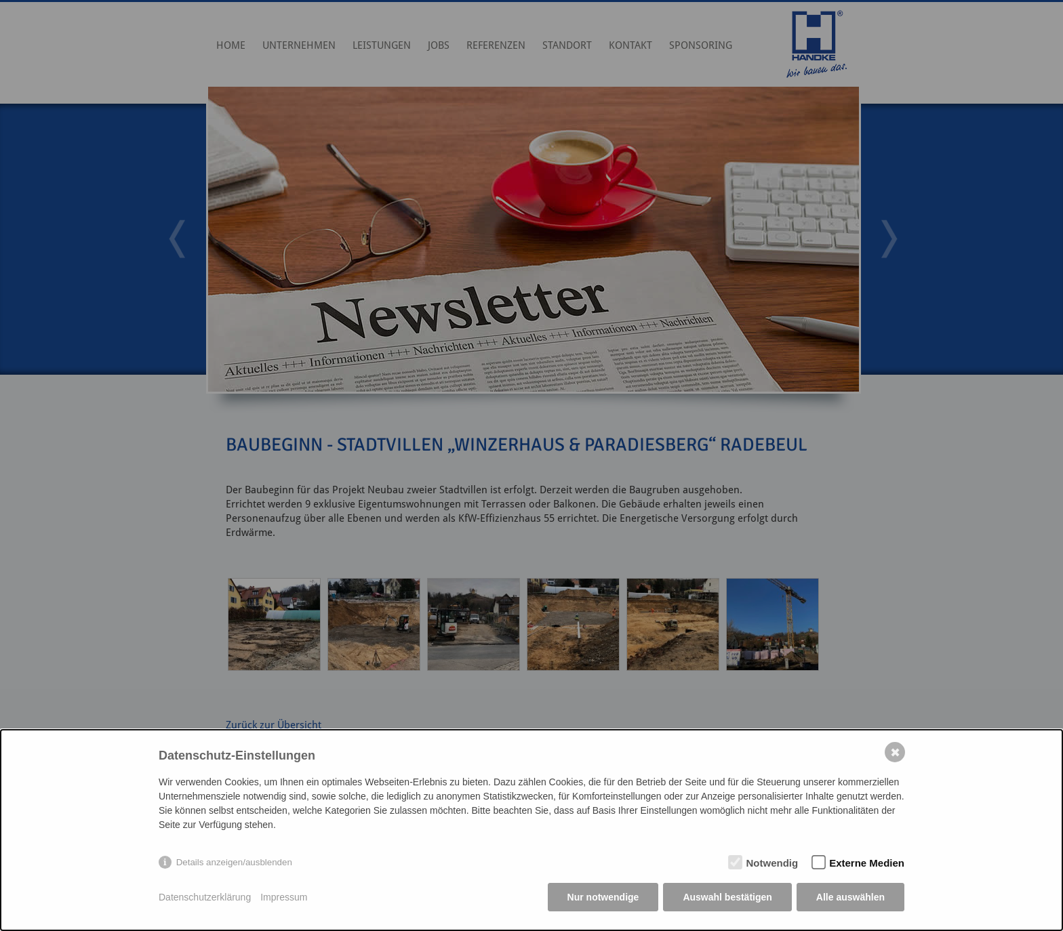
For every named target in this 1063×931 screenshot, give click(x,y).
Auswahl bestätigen (727, 897)
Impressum (283, 897)
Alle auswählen (850, 897)
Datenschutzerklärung (205, 897)
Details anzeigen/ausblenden (234, 862)
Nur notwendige (603, 897)
